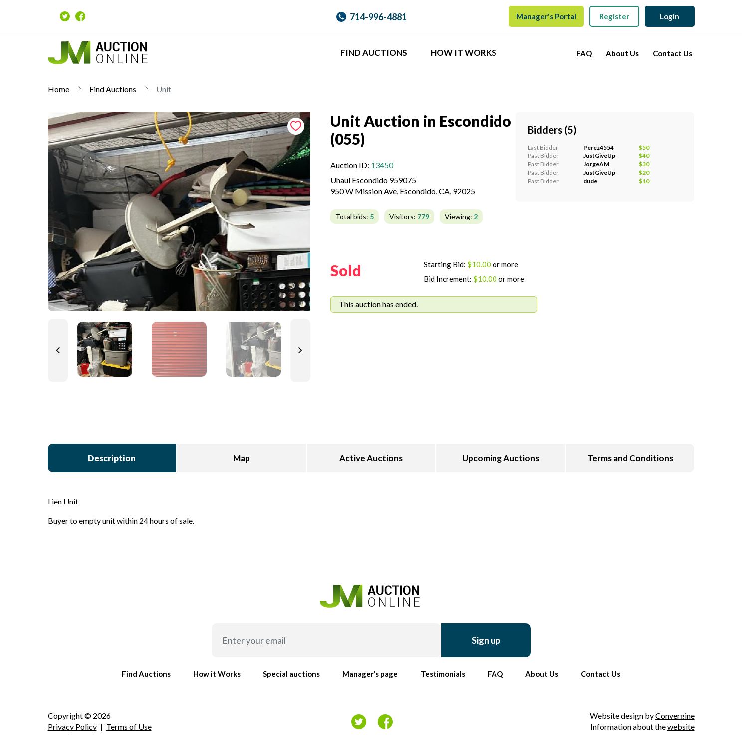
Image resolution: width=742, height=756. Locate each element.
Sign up (486, 640)
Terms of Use (129, 726)
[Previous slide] (58, 350)
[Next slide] (300, 350)
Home (58, 89)
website (681, 726)
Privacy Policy (72, 726)
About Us (622, 53)
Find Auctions (373, 52)
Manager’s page (370, 673)
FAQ (584, 53)
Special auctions (291, 673)
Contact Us (672, 53)
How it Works (463, 52)
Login (669, 16)
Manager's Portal (546, 16)
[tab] (179, 215)
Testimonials (443, 673)
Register (614, 16)
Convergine (675, 715)
